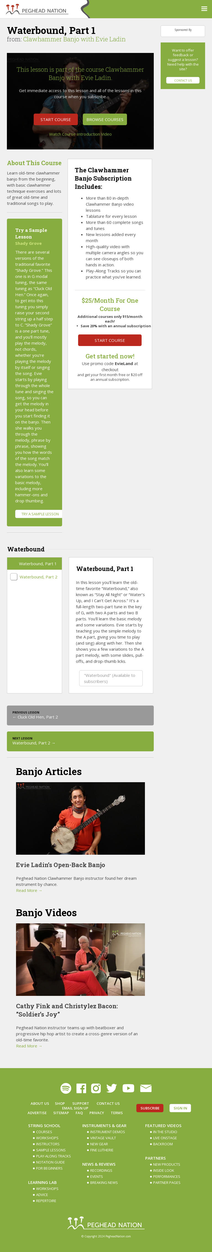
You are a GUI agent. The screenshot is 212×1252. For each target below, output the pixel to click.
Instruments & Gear (104, 1125)
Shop (60, 1103)
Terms (117, 1112)
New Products (166, 1164)
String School (44, 1125)
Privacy (96, 1112)
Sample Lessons (51, 1150)
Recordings (101, 1170)
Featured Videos (163, 1125)
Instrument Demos (107, 1131)
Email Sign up (75, 1108)
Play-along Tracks (53, 1156)
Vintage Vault (103, 1137)
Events (96, 1176)
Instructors (48, 1143)
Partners (155, 1158)
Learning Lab (42, 1182)
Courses (44, 1131)
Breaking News (104, 1182)
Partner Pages (167, 1182)
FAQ (79, 1112)
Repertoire (46, 1200)
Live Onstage (165, 1137)
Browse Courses (104, 119)
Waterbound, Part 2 (38, 577)
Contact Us (183, 80)
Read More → (29, 890)
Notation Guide (50, 1162)
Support (80, 1103)
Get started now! (110, 356)
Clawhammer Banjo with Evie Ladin (74, 39)
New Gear (99, 1143)
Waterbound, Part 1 (38, 563)
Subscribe (150, 1108)
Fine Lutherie (101, 1150)
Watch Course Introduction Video (80, 134)
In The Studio (165, 1131)
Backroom (163, 1143)
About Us (40, 1103)
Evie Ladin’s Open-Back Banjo (60, 865)
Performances (166, 1176)
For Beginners (49, 1168)
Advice (42, 1194)
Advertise (37, 1112)
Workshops (47, 1137)
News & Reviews (98, 1164)
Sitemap (61, 1112)
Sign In (180, 1108)
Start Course (56, 119)
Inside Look (163, 1170)
